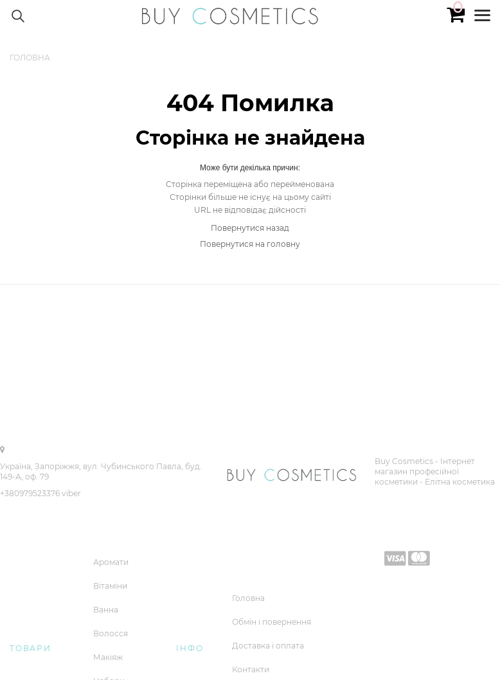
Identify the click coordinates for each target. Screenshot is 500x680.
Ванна (105, 609)
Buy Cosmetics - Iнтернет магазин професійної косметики (425, 471)
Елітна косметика (460, 482)
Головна (248, 598)
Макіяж (108, 657)
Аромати (111, 562)
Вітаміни (110, 586)
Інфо (189, 648)
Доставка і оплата (268, 645)
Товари (30, 648)
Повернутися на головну (250, 244)
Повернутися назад (250, 228)
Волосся (110, 633)
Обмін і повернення (271, 622)
